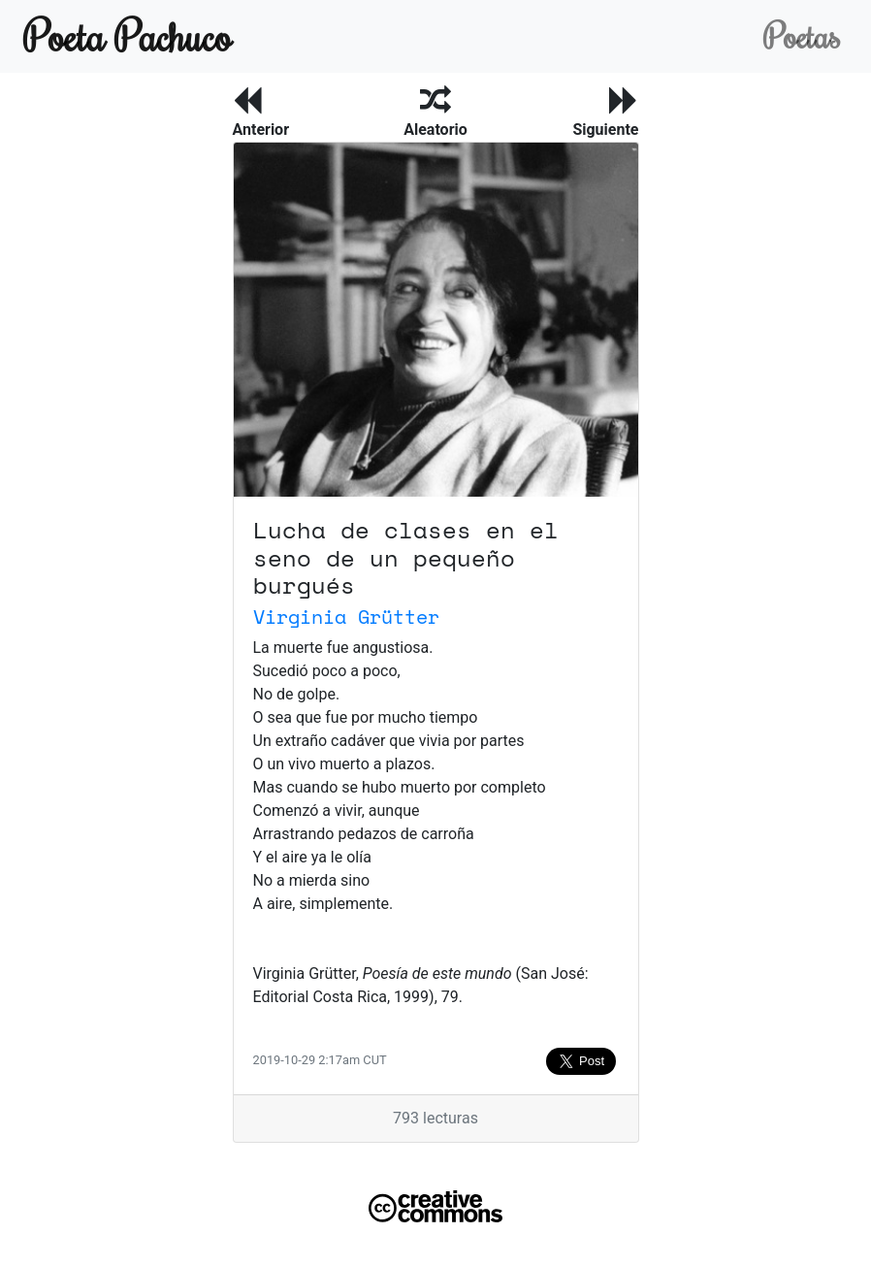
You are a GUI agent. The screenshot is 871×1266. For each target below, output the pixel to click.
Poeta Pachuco (127, 35)
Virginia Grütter (346, 616)
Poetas (801, 35)
